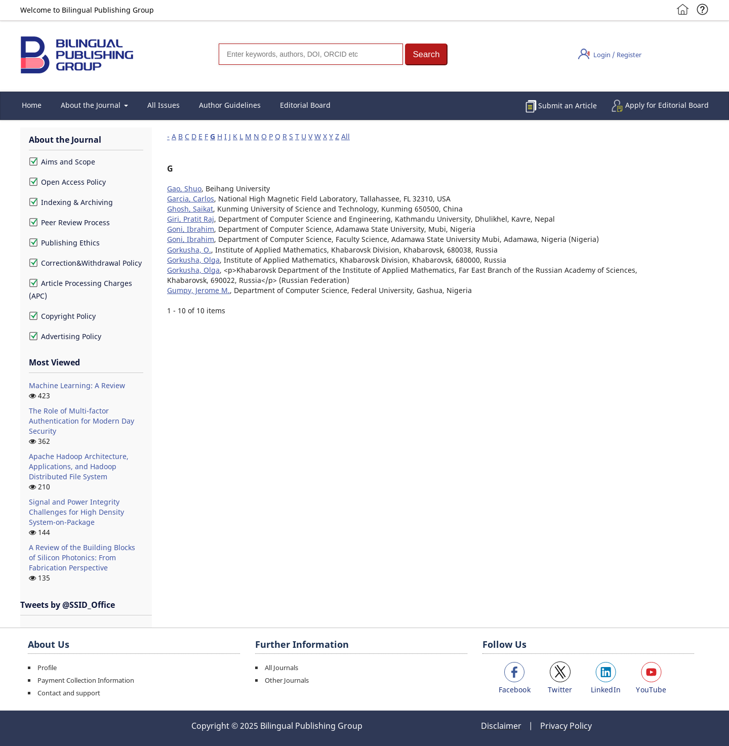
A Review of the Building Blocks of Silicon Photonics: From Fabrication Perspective (82, 557)
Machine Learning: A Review (77, 385)
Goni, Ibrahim (190, 229)
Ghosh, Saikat (190, 209)
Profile (47, 667)
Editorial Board (305, 105)
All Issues (163, 105)
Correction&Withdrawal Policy (85, 263)
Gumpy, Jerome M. (198, 290)
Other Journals (287, 680)
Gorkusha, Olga (193, 260)
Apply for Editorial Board (667, 105)
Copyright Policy (62, 316)
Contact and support (68, 692)
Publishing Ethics (64, 242)
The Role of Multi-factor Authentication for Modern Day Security (81, 421)
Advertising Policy (65, 336)
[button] (426, 54)
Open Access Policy (67, 182)
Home (32, 105)
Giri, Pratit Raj (190, 219)
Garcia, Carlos (190, 198)
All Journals (281, 667)
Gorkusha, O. (189, 250)
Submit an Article (567, 105)
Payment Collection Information (85, 680)
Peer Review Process (69, 222)
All (345, 136)
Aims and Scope (62, 162)
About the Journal (92, 105)
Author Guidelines (230, 105)
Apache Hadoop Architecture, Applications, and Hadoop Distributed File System (79, 466)
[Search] (311, 54)
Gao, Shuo (184, 188)
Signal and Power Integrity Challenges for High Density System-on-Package (76, 512)
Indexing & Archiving (71, 202)
